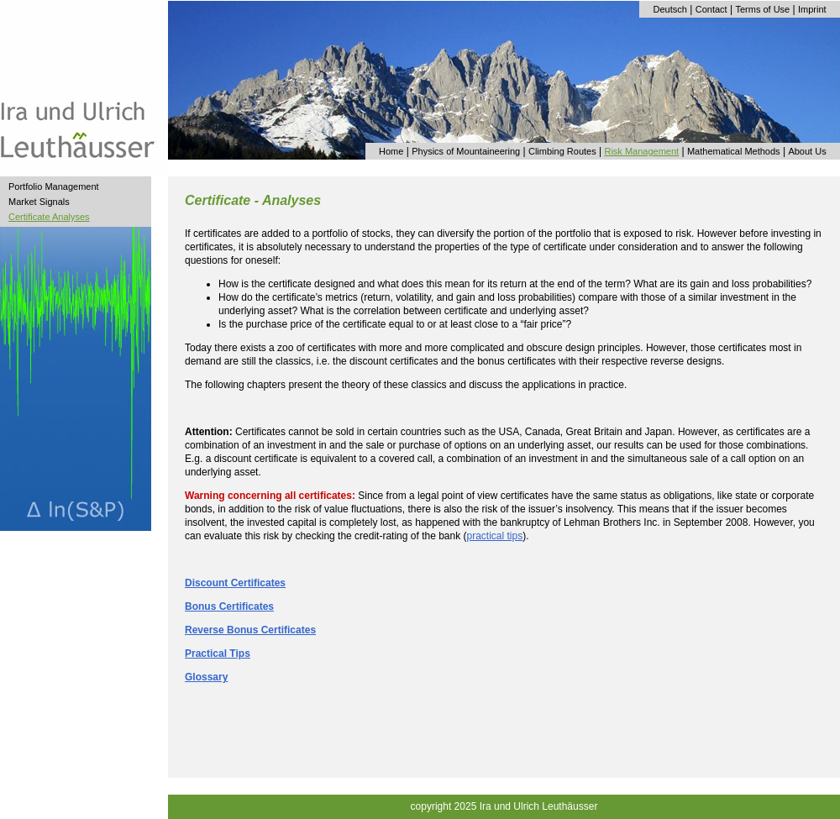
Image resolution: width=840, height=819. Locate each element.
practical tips (495, 536)
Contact (711, 9)
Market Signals (39, 202)
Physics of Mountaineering (466, 151)
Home (391, 151)
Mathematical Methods (733, 151)
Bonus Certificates (229, 606)
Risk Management (641, 151)
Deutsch (670, 9)
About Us (807, 151)
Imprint (812, 9)
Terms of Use (762, 9)
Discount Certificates (235, 583)
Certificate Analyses (49, 217)
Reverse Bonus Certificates (250, 630)
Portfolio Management (53, 186)
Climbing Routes (562, 151)
